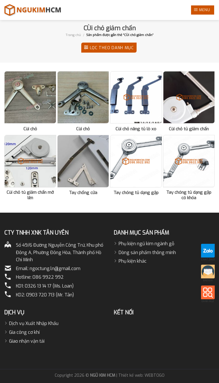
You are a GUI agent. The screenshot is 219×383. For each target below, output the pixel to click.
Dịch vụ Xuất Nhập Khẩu (33, 323)
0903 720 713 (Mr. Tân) (50, 295)
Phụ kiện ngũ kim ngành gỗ (146, 244)
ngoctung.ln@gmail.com (55, 269)
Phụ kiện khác (133, 261)
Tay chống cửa (83, 193)
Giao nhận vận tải (26, 341)
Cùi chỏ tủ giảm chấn (189, 129)
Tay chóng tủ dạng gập (136, 193)
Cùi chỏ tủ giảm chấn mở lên (30, 195)
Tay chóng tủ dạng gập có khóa (188, 195)
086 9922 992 (48, 277)
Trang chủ (73, 35)
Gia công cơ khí (24, 332)
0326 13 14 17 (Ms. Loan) (49, 286)
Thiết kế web (130, 375)
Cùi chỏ (30, 129)
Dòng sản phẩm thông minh (147, 253)
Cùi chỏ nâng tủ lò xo (135, 129)
